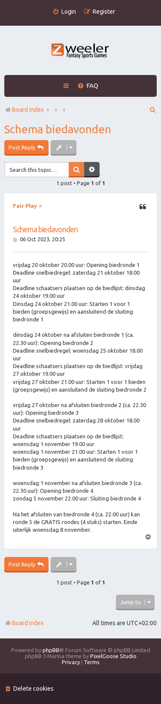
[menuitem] (64, 11)
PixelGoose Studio (113, 656)
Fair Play (25, 206)
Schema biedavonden (57, 129)
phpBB (51, 650)
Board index (24, 623)
